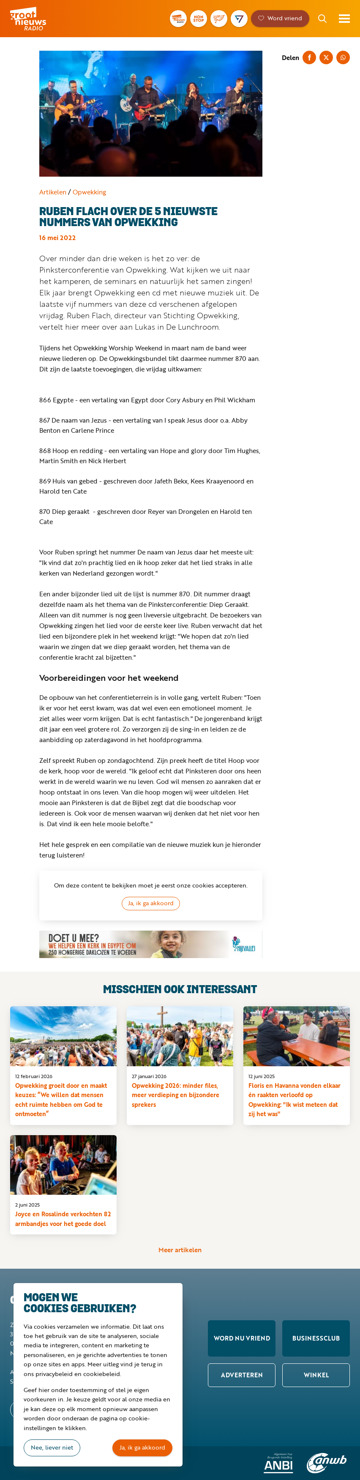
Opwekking (89, 192)
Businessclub (316, 1338)
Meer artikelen (180, 1250)
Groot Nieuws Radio (39, 18)
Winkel (316, 1375)
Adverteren (242, 1375)
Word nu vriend (242, 1338)
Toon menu (344, 18)
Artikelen (52, 192)
